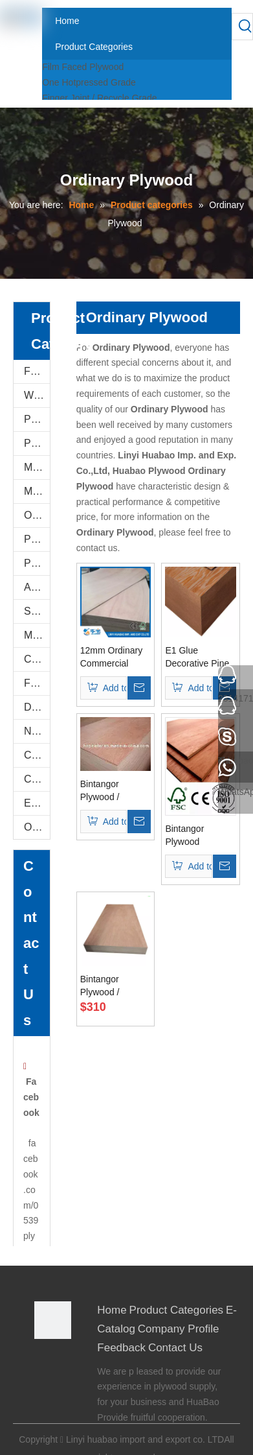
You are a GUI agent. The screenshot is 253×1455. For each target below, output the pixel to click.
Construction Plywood (37, 755)
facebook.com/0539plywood (31, 1205)
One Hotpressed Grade (89, 82)
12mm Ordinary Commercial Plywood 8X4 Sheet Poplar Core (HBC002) (111, 657)
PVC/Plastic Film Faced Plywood (37, 539)
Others (37, 827)
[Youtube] (43, 1413)
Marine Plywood (37, 635)
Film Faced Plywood (83, 67)
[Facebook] (43, 1361)
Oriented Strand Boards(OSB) (37, 515)
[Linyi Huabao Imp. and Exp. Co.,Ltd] (53, 1320)
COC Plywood (37, 779)
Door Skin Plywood (37, 707)
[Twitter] (43, 1396)
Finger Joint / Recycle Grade (99, 98)
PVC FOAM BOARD (37, 443)
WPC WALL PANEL (37, 395)
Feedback (121, 1348)
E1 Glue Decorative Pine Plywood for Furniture (197, 657)
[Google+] (43, 1378)
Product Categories (176, 1310)
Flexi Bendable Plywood (37, 683)
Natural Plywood (37, 731)
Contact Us (175, 1348)
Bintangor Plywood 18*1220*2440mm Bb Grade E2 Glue (200, 835)
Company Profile (178, 1329)
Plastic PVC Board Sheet (37, 563)
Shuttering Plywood (37, 611)
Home (111, 1310)
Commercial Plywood (37, 659)
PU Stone (37, 419)
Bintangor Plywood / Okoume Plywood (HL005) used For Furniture (114, 986)
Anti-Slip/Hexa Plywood (37, 587)
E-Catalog (37, 803)
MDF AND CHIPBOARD (37, 491)
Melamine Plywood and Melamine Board (37, 467)
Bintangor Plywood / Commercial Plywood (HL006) (114, 791)
